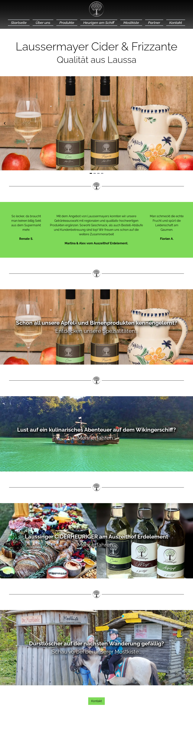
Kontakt (96, 701)
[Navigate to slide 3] (98, 173)
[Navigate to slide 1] (91, 173)
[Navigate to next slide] (188, 123)
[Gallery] (96, 123)
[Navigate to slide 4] (102, 173)
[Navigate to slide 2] (94, 173)
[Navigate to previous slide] (5, 123)
